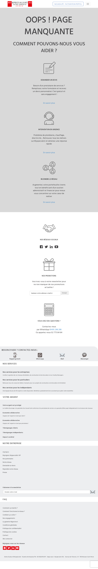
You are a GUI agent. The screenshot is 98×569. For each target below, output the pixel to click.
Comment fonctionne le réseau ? (14, 511)
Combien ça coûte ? (9, 515)
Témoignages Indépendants (13, 432)
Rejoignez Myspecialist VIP (12, 455)
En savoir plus (49, 103)
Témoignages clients (10, 428)
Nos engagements (9, 518)
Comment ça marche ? (10, 508)
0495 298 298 (55, 329)
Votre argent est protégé (12, 405)
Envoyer (64, 293)
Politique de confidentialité (12, 528)
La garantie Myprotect (10, 522)
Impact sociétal (8, 437)
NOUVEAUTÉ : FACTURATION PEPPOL (68, 4)
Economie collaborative (11, 413)
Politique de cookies (10, 532)
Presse (5, 472)
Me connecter (7, 539)
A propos (6, 452)
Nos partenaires (8, 459)
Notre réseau (7, 462)
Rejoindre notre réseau (10, 469)
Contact (5, 535)
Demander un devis (9, 465)
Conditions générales (10, 525)
